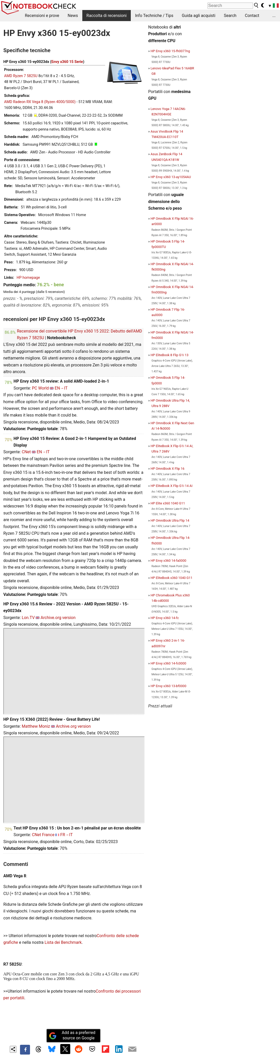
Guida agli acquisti (198, 15)
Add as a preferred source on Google (72, 1035)
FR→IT (66, 834)
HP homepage (28, 277)
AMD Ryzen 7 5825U (20, 76)
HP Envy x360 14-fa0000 (168, 560)
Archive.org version (58, 617)
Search (230, 15)
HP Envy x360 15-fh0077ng (170, 51)
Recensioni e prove (42, 15)
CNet (26, 451)
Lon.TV (28, 617)
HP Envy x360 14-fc (165, 618)
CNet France (43, 834)
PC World (40, 388)
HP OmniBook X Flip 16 (167, 468)
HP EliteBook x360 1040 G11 (171, 578)
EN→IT (61, 388)
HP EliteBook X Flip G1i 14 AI (172, 486)
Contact (252, 15)
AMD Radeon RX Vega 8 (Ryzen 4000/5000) (40, 102)
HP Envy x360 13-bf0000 (168, 686)
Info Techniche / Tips (154, 15)
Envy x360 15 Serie (67, 62)
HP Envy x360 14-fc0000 (168, 663)
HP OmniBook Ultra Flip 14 (170, 520)
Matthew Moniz (36, 726)
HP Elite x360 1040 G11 (168, 503)
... (274, 15)
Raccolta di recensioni (106, 15)
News (73, 15)
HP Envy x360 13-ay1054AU (171, 177)
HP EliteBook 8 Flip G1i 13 (169, 355)
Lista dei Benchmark (63, 942)
